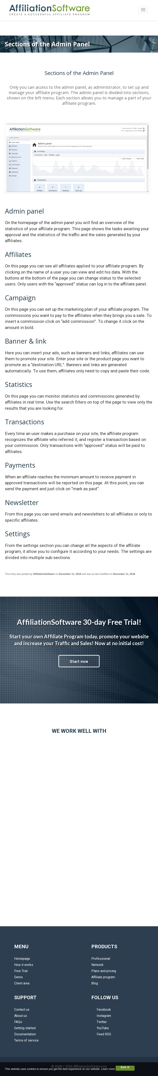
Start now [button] (79, 661)
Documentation (25, 1034)
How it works (23, 965)
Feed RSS (101, 1034)
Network (97, 965)
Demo (18, 977)
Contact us (21, 1010)
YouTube (100, 1028)
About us (20, 1016)
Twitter (99, 1022)
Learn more (108, 1068)
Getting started (25, 1028)
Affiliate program (103, 977)
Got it (125, 1067)
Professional (100, 959)
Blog (94, 983)
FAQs (18, 1022)
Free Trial (21, 971)
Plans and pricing (103, 971)
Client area (21, 983)
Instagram (101, 1016)
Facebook (101, 1010)
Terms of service (26, 1040)
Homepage (22, 959)
